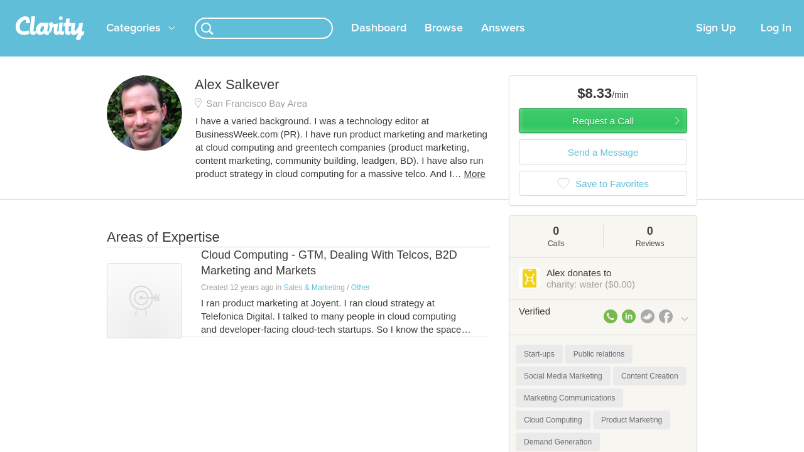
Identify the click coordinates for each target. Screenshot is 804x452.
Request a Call (603, 136)
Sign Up (716, 43)
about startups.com (734, 8)
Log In (776, 43)
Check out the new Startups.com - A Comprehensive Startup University (553, 8)
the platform (87, 7)
